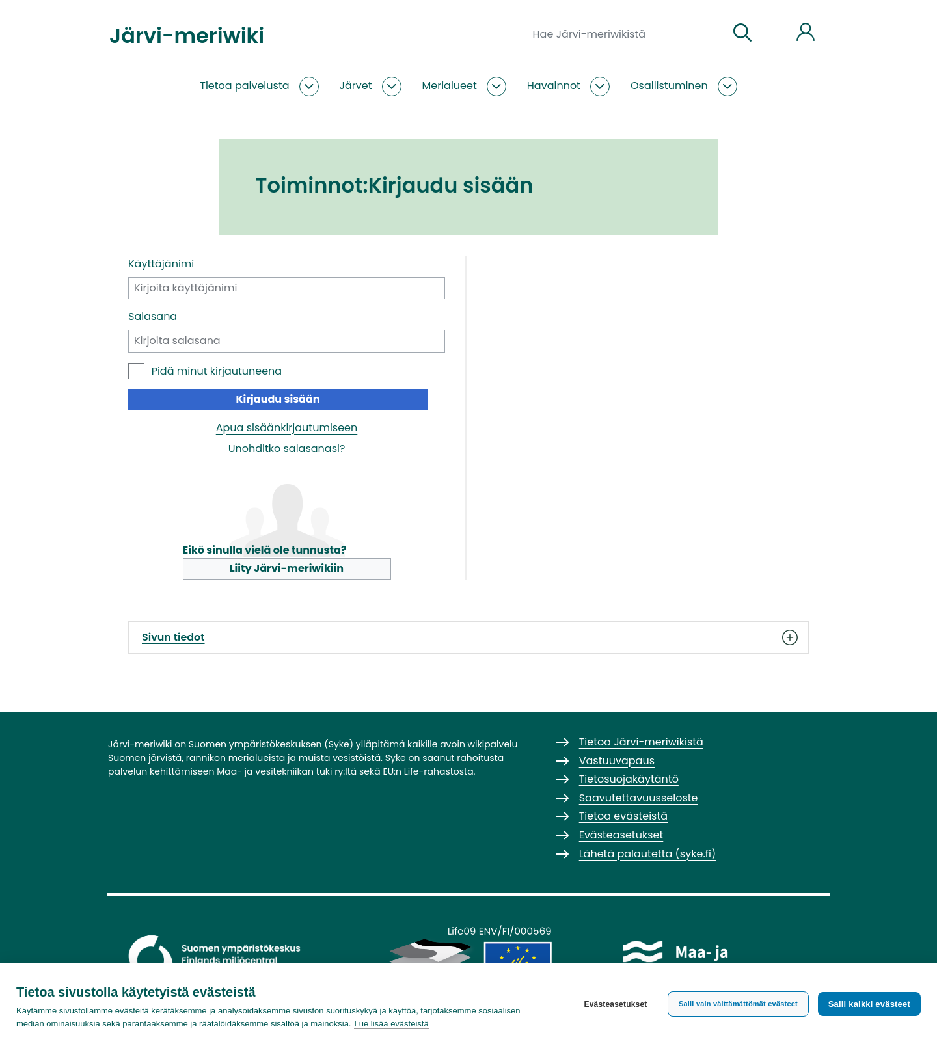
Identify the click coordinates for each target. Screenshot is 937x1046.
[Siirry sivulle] (742, 33)
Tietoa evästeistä (623, 816)
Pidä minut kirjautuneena (217, 371)
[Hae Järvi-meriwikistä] (625, 33)
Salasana (152, 316)
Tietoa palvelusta (244, 85)
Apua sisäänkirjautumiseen (287, 427)
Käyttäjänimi (161, 263)
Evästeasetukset (615, 1004)
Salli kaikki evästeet (869, 1004)
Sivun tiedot (468, 637)
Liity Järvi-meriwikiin (287, 568)
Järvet (356, 85)
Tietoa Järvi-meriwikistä (641, 741)
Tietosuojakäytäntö (629, 778)
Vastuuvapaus (617, 760)
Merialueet (449, 85)
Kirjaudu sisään (277, 399)
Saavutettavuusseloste (638, 797)
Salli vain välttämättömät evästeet (738, 1004)
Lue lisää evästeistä (391, 1023)
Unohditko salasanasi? (287, 448)
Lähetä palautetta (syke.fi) (647, 853)
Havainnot (553, 85)
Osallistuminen (669, 85)
